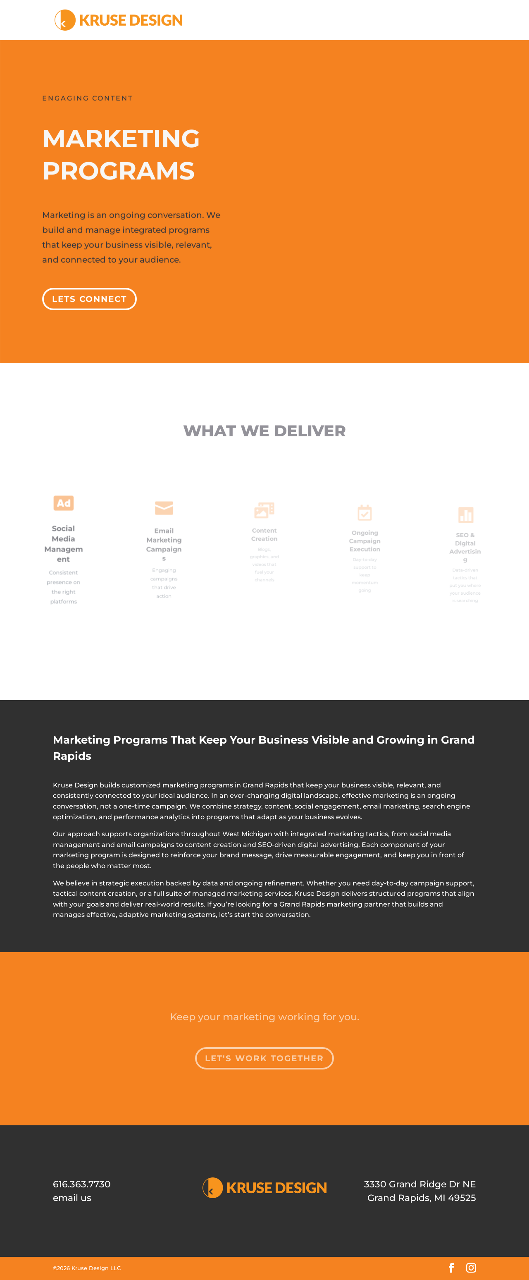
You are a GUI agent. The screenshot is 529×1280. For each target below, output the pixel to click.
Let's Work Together (264, 1058)
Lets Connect (91, 294)
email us (72, 1197)
